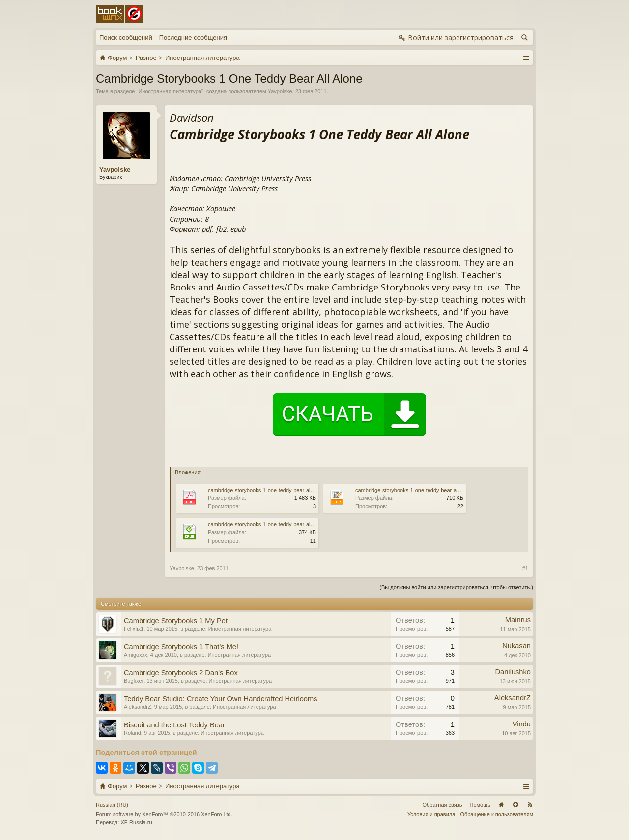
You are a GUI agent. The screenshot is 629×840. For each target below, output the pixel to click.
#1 (525, 568)
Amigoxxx (135, 655)
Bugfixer (133, 681)
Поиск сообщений (125, 37)
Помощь (480, 805)
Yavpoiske (280, 91)
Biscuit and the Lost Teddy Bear (174, 725)
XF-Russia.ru (136, 822)
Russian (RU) (112, 805)
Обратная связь (442, 805)
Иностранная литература (169, 91)
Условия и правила (431, 814)
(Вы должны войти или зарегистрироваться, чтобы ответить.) (456, 587)
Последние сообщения (193, 37)
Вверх (515, 804)
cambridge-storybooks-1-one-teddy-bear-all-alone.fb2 (419, 490)
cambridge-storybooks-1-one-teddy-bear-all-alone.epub (274, 524)
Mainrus (518, 620)
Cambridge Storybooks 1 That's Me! (181, 647)
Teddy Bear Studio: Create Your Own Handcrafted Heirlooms (220, 699)
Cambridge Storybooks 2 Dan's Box (181, 673)
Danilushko (513, 672)
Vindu (522, 724)
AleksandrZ (137, 707)
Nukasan (516, 646)
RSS (529, 804)
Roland (132, 733)
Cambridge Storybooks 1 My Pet (176, 621)
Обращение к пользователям (496, 814)
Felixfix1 (133, 629)
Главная (501, 804)
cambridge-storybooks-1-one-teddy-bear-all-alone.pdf (272, 490)
